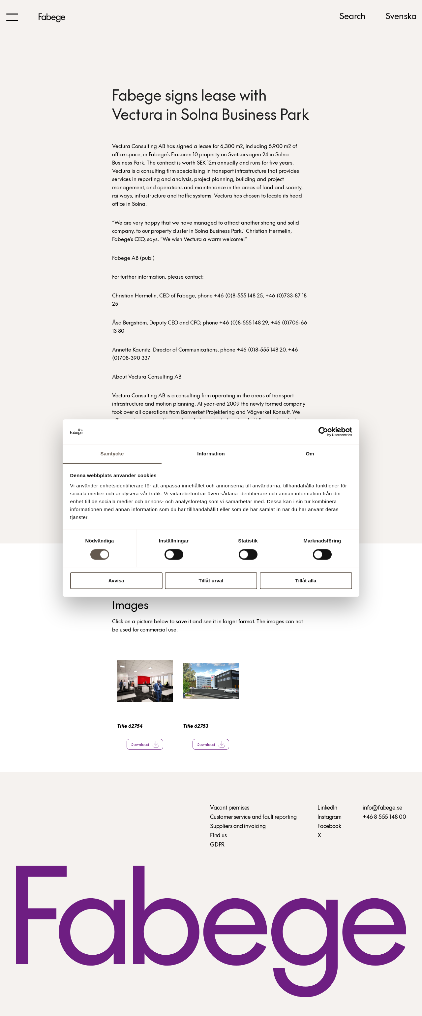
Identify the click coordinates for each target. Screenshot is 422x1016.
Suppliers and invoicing (238, 826)
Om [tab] (310, 454)
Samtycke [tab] (112, 454)
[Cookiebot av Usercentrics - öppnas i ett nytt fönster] (323, 432)
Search (352, 16)
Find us (218, 836)
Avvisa (116, 581)
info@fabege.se (382, 808)
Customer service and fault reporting (253, 817)
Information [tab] (211, 454)
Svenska (401, 16)
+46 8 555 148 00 (384, 817)
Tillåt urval (211, 581)
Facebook (329, 826)
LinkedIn (327, 808)
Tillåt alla (305, 581)
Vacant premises (229, 808)
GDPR (217, 845)
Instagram (329, 817)
